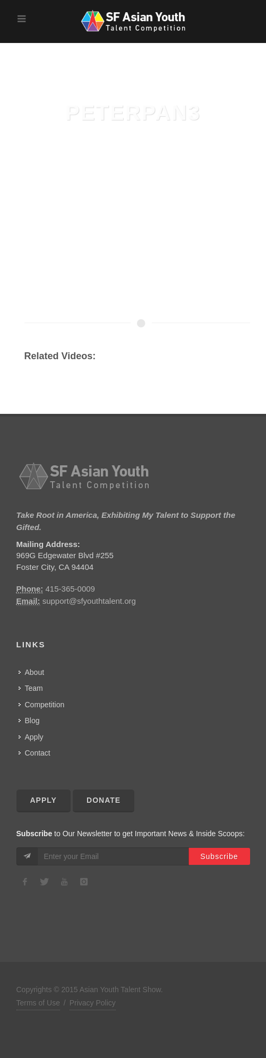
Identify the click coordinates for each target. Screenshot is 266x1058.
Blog (32, 720)
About (35, 672)
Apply (34, 737)
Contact (37, 753)
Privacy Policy (93, 1003)
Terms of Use (38, 1003)
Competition (45, 704)
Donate (104, 800)
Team (34, 688)
